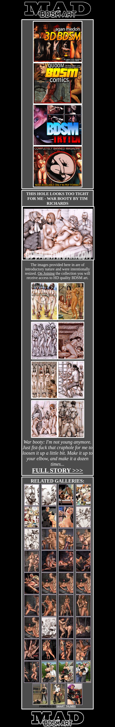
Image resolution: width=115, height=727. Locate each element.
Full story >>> (57, 470)
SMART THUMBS (66, 706)
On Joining (46, 273)
